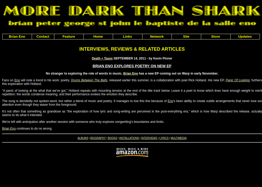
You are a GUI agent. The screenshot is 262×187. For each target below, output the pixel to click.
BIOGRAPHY (98, 138)
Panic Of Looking (238, 80)
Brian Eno (130, 73)
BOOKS (112, 138)
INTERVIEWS (149, 138)
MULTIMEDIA (179, 138)
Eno (17, 80)
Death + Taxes (102, 58)
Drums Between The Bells (89, 80)
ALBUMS (82, 138)
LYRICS (163, 138)
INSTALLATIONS (129, 138)
